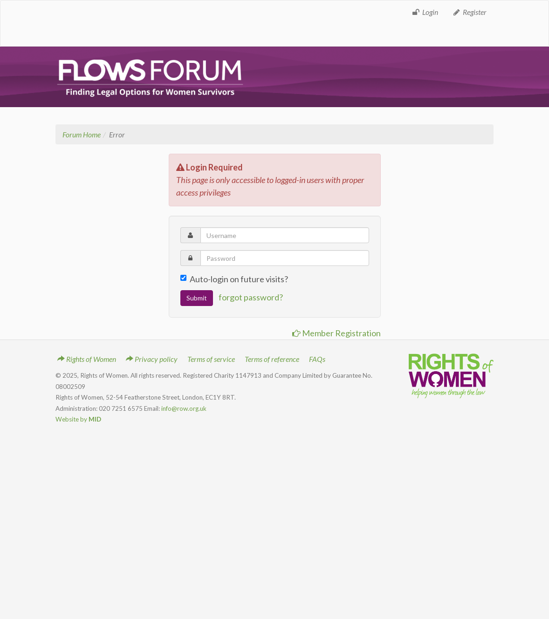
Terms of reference (272, 358)
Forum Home (81, 134)
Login (425, 11)
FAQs (317, 358)
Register (469, 11)
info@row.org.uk (183, 408)
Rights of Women (86, 358)
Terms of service (211, 358)
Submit (196, 298)
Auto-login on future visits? (234, 279)
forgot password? (251, 297)
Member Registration (336, 333)
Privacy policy (152, 358)
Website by (78, 419)
